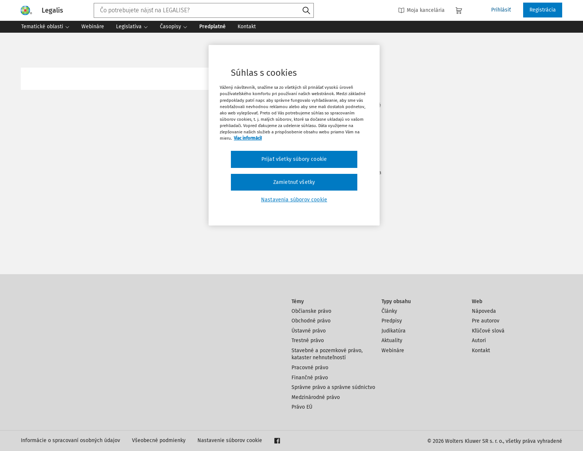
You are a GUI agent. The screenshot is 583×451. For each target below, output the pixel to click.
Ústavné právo (309, 331)
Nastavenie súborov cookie (229, 440)
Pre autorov (485, 321)
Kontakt (481, 350)
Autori (479, 340)
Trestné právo (308, 340)
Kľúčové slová (488, 331)
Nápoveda (484, 311)
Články (389, 311)
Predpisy (391, 321)
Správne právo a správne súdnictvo (333, 387)
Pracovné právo (310, 367)
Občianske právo (311, 311)
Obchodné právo (311, 321)
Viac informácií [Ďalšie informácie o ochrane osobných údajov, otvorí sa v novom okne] (248, 138)
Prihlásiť (501, 10)
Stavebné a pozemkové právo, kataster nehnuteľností (327, 354)
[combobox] (204, 10)
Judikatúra (393, 331)
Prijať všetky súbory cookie (294, 159)
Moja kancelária (421, 10)
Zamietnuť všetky (294, 182)
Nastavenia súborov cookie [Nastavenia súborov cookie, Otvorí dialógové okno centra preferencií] (294, 200)
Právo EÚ (302, 407)
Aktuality (391, 340)
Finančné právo (310, 377)
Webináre (392, 350)
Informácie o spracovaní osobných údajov (70, 440)
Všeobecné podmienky (159, 440)
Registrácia (542, 10)
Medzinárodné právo (316, 397)
